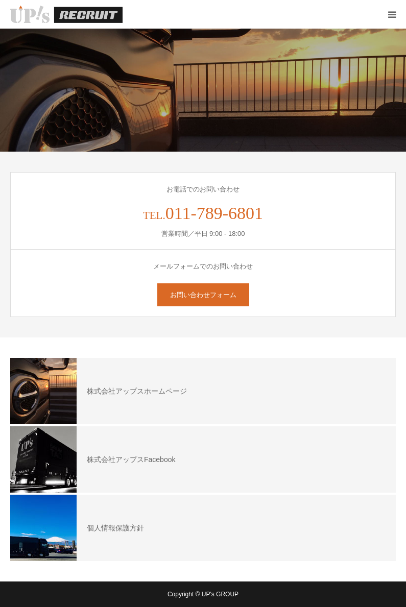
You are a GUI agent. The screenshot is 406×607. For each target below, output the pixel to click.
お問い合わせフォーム (203, 295)
